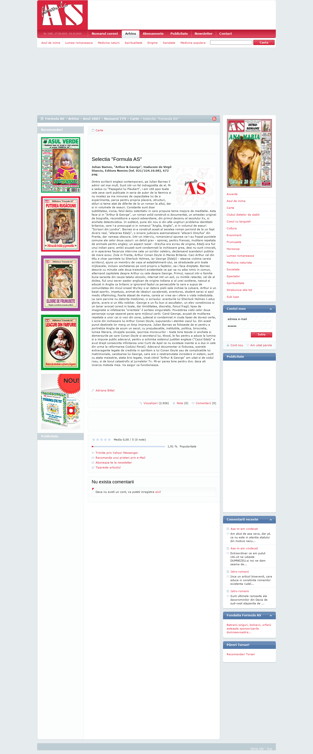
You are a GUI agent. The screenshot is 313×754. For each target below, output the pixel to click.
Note (182, 403)
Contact (225, 33)
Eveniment (234, 235)
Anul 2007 (91, 119)
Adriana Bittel (105, 390)
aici (157, 491)
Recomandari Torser (241, 654)
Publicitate (179, 33)
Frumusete (234, 242)
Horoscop (233, 248)
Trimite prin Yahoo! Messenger (117, 452)
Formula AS (54, 119)
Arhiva (130, 33)
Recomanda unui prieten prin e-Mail (120, 457)
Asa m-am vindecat (244, 528)
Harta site (257, 748)
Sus (269, 748)
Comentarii (206, 403)
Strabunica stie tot (239, 289)
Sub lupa (233, 296)
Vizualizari (156, 403)
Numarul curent (105, 33)
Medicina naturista (239, 262)
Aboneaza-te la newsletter (114, 462)
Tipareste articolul (108, 467)
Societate (233, 269)
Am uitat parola (261, 345)
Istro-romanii (240, 571)
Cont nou (237, 345)
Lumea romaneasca (79, 42)
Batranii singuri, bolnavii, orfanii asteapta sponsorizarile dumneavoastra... (249, 628)
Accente (232, 194)
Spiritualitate (133, 42)
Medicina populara (193, 42)
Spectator (233, 276)
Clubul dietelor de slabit (243, 214)
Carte (134, 119)
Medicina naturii (109, 42)
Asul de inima (50, 42)
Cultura (232, 228)
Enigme (152, 42)
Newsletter (203, 33)
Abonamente (153, 33)
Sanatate (169, 42)
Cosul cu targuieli (239, 221)
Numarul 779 (115, 119)
